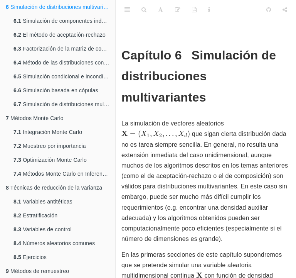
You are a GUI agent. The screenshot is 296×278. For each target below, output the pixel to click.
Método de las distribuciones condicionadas (64, 62)
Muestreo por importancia (49, 146)
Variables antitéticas (42, 201)
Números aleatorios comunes (54, 243)
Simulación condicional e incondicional (64, 76)
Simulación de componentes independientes (64, 21)
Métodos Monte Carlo (35, 118)
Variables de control (42, 229)
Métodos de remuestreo (37, 271)
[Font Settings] (160, 9)
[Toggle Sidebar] (127, 9)
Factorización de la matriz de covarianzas (64, 49)
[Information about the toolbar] (209, 9)
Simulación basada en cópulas (55, 90)
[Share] (285, 9)
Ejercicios (30, 257)
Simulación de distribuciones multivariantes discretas (64, 104)
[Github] (269, 9)
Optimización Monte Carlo (50, 160)
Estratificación (35, 215)
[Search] (144, 9)
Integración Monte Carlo (47, 132)
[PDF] (194, 9)
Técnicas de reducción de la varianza (54, 188)
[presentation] (155, 134)
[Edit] (177, 9)
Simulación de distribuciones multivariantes (60, 7)
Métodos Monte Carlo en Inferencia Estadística (64, 174)
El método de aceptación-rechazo (59, 35)
